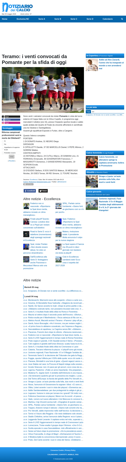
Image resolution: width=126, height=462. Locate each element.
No (5, 144)
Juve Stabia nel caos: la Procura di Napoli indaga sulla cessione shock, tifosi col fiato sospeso (68, 364)
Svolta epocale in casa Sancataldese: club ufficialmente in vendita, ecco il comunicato (65, 428)
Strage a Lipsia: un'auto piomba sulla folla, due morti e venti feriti (56, 382)
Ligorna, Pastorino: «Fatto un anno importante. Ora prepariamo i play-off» (59, 370)
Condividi (30, 191)
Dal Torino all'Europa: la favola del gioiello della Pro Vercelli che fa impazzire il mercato (65, 379)
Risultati (11, 161)
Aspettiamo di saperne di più (12, 148)
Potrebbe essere (10, 153)
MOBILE (71, 454)
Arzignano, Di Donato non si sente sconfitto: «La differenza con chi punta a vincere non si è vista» (70, 291)
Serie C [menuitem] (74, 19)
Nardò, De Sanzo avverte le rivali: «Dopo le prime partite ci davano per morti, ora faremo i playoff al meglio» (74, 306)
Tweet (43, 191)
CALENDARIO (52, 454)
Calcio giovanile (94, 192)
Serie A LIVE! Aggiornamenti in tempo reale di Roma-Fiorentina (55, 338)
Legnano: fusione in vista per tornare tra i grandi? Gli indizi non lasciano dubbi (61, 393)
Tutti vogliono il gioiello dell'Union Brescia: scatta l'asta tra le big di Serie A (60, 344)
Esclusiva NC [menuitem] (23, 19)
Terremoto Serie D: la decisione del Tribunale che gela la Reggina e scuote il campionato (66, 355)
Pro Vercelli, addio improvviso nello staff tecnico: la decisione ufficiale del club (61, 411)
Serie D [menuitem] (90, 19)
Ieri (93, 112)
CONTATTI (63, 454)
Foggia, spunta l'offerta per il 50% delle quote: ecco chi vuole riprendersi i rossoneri (64, 358)
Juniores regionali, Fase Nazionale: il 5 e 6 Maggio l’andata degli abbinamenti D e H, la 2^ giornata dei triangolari (76, 352)
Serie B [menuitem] (57, 19)
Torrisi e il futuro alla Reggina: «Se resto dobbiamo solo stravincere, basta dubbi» (63, 414)
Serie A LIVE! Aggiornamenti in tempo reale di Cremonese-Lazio (55, 422)
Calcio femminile (94, 153)
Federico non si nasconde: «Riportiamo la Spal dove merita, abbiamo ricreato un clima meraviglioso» (36, 209)
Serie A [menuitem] (41, 19)
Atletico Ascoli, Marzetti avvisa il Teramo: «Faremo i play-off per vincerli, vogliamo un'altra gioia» (69, 320)
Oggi (88, 112)
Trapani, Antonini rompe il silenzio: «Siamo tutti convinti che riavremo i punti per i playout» (66, 408)
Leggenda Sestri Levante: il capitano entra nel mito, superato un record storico (61, 419)
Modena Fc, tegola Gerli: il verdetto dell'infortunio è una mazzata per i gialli (60, 373)
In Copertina (92, 56)
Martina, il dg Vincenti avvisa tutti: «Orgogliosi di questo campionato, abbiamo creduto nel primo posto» (72, 402)
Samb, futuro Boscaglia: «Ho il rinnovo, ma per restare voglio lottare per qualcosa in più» (66, 323)
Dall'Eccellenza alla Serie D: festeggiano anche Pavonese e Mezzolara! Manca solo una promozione (35, 262)
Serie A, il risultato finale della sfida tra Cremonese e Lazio (53, 347)
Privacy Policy (70, 450)
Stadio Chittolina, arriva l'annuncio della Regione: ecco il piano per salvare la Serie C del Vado (68, 417)
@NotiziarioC (62, 182)
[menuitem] (122, 19)
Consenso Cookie (57, 450)
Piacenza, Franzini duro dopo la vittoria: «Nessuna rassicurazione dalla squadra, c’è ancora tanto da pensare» (75, 332)
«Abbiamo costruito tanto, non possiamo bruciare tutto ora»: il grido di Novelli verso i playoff (67, 309)
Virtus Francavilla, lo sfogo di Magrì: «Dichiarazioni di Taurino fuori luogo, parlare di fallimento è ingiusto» (73, 434)
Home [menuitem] (4, 19)
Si (5, 141)
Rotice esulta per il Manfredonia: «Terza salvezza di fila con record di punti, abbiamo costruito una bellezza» (74, 318)
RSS (76, 454)
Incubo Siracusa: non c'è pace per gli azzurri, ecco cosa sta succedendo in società (63, 367)
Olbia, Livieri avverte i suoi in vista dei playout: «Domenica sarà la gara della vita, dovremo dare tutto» (72, 387)
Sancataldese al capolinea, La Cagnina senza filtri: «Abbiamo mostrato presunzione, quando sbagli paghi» (74, 329)
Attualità (90, 172)
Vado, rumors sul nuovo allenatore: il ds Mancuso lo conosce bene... (57, 399)
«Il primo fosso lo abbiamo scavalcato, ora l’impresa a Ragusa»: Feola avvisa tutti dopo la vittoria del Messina (75, 326)
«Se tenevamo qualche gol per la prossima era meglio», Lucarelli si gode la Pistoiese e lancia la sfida (71, 376)
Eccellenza (33, 179)
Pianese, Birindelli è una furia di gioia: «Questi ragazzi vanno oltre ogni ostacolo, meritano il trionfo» (71, 361)
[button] (11, 157)
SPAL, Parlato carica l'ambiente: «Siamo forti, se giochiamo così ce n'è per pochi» (63, 405)
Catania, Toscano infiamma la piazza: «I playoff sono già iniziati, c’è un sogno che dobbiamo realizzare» (72, 350)
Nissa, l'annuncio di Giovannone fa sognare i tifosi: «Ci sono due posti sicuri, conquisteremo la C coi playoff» (74, 385)
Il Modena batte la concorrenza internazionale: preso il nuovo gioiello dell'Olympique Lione (67, 437)
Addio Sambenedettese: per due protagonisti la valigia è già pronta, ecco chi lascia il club (66, 390)
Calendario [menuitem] (108, 19)
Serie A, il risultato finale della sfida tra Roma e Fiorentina (52, 312)
